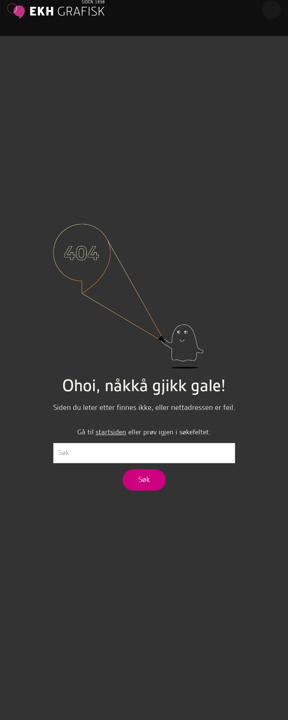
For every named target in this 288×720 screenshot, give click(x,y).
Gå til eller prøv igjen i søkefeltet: (144, 432)
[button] (271, 9)
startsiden (111, 432)
